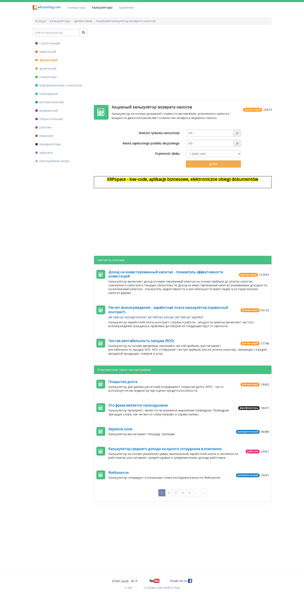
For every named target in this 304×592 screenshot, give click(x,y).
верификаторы (48, 144)
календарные (46, 94)
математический (49, 102)
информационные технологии (58, 85)
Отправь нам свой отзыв (162, 587)
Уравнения (126, 7)
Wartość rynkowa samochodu (159, 133)
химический (45, 52)
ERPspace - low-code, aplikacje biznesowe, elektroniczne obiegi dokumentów (182, 179)
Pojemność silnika (167, 154)
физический (45, 68)
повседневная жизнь (52, 161)
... (197, 493)
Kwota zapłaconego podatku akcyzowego (151, 143)
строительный (47, 43)
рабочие (43, 127)
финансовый (46, 60)
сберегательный (49, 119)
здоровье (44, 153)
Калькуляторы (102, 7)
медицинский (46, 110)
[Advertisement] (183, 58)
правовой (44, 136)
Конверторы (76, 7)
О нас (128, 587)
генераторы (45, 77)
